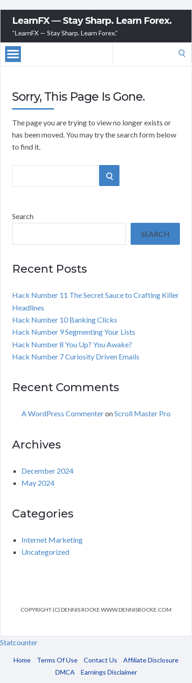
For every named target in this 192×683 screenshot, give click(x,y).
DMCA (65, 672)
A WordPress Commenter (62, 413)
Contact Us (100, 660)
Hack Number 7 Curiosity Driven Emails (75, 356)
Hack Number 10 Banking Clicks (64, 319)
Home (22, 660)
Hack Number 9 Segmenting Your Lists (73, 331)
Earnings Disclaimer (109, 672)
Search (22, 216)
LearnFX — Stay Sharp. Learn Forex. (92, 20)
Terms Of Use (57, 660)
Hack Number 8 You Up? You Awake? (72, 344)
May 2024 (37, 482)
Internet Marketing (52, 539)
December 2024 (47, 470)
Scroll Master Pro (142, 413)
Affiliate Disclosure (151, 660)
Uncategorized (45, 551)
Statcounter (19, 642)
